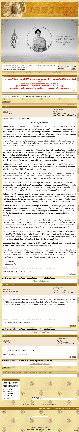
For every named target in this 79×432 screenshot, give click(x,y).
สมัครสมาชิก (11, 72)
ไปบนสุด (76, 408)
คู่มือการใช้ (28, 72)
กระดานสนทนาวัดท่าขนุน (11, 65)
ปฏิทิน (40, 72)
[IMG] (4, 393)
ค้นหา (72, 72)
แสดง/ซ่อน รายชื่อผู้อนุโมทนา (39, 281)
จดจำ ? (74, 66)
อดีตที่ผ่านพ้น (23, 67)
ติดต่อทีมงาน (42, 408)
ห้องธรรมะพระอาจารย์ (26, 65)
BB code (5, 389)
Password (61, 68)
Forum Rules (6, 398)
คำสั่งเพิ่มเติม (71, 104)
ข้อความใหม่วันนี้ (56, 72)
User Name (61, 66)
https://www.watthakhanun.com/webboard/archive (39, 84)
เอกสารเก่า (70, 408)
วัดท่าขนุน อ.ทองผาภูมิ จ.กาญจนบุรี (56, 408)
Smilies (5, 391)
